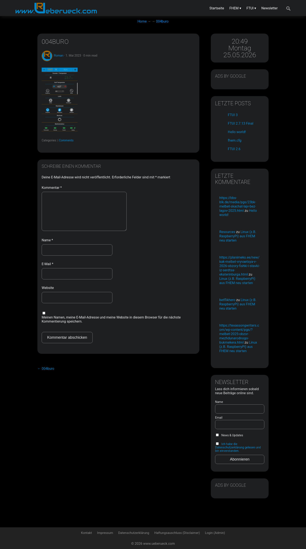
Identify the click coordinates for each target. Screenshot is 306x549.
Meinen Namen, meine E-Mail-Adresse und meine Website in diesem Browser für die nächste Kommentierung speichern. (111, 319)
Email (218, 417)
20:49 (240, 41)
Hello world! (237, 132)
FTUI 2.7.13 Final (240, 123)
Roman (58, 55)
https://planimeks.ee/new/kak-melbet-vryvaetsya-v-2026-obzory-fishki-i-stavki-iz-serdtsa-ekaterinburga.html (239, 265)
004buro (55, 41)
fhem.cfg (234, 140)
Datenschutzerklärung (133, 533)
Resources (227, 232)
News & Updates (229, 435)
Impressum (105, 533)
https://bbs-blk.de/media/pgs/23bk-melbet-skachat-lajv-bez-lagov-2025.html (237, 204)
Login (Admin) (215, 533)
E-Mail (47, 264)
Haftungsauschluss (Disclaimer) (177, 533)
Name (47, 240)
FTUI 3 (233, 115)
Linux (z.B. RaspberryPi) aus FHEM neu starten (237, 236)
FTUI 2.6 (234, 149)
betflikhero (227, 300)
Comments (66, 140)
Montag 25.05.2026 (239, 51)
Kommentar (52, 188)
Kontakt (86, 533)
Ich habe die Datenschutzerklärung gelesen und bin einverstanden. (238, 447)
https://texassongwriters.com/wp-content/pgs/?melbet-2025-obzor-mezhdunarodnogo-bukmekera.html (239, 333)
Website (48, 288)
